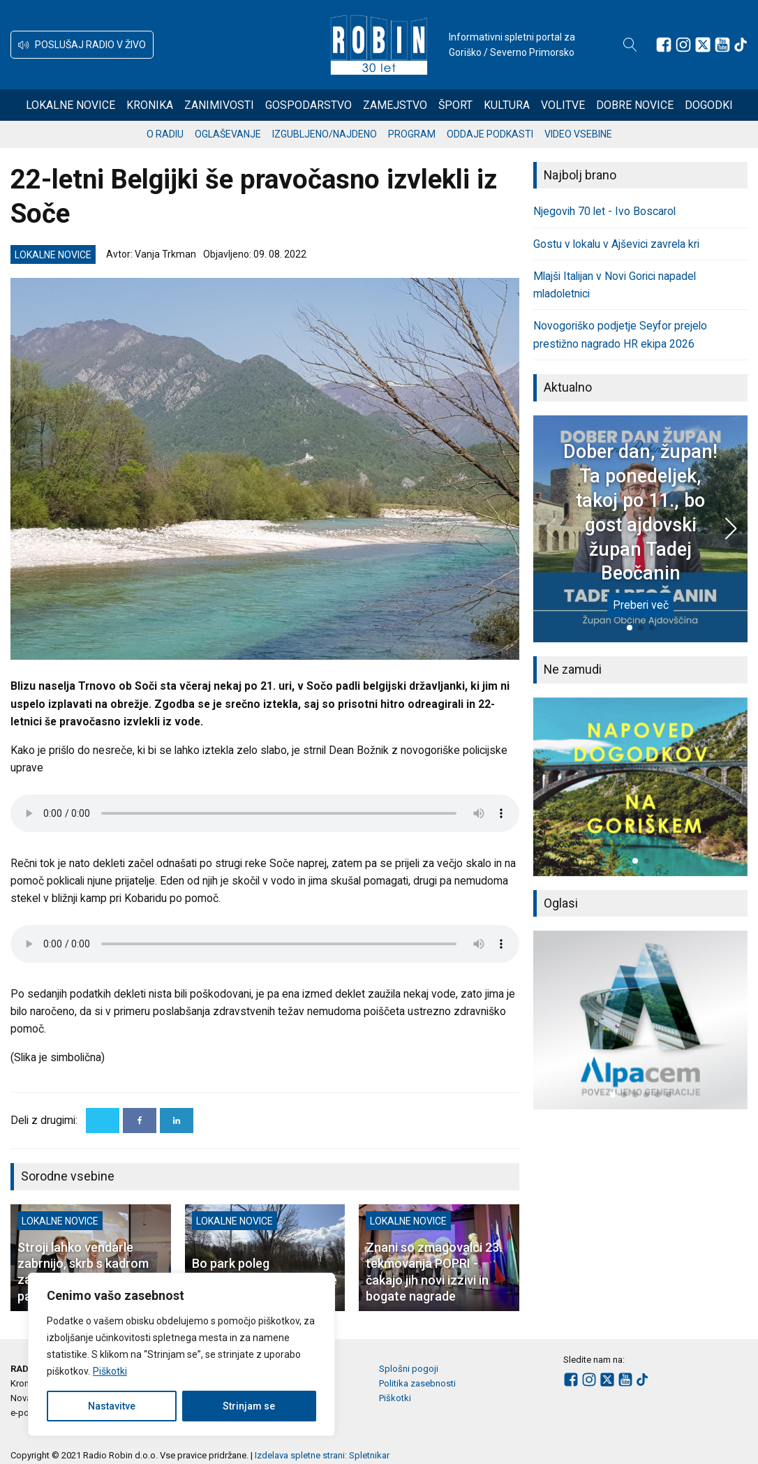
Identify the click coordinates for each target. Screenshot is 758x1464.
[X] (102, 1120)
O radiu (165, 134)
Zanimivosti (219, 105)
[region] (181, 1354)
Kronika (149, 105)
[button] (82, 45)
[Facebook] (139, 1120)
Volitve (563, 105)
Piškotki (110, 1371)
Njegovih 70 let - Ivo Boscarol (604, 211)
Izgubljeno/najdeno (324, 134)
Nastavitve (111, 1406)
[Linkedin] (176, 1120)
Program (412, 134)
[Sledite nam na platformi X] (702, 44)
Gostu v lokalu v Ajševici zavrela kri (616, 244)
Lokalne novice (70, 105)
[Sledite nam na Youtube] (722, 44)
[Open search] (630, 44)
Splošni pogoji (408, 1368)
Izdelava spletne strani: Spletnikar (322, 1455)
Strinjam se (249, 1406)
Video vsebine (578, 134)
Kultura (507, 105)
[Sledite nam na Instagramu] (683, 44)
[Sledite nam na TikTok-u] (741, 45)
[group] (640, 786)
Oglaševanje (228, 134)
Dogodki (709, 105)
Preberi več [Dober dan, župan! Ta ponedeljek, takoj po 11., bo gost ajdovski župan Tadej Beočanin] (641, 605)
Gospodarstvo (308, 105)
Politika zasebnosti (417, 1383)
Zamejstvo (395, 105)
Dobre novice (635, 105)
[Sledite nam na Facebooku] (663, 44)
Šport (455, 105)
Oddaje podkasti (490, 134)
